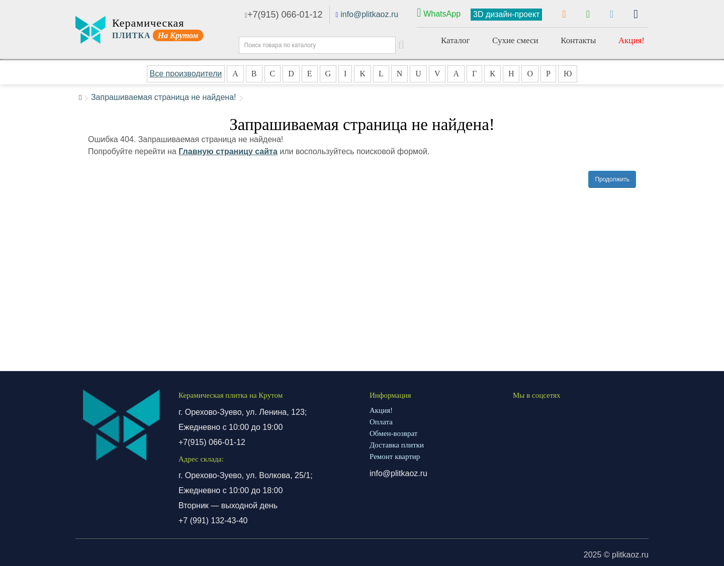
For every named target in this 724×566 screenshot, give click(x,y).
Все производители (186, 73)
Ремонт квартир (395, 456)
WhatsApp (439, 13)
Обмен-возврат (393, 433)
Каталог (455, 40)
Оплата (381, 422)
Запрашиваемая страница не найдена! (163, 97)
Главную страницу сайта (228, 151)
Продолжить (612, 179)
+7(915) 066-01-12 (284, 15)
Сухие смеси (515, 40)
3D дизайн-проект (506, 14)
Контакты (578, 40)
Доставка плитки (397, 445)
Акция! (631, 40)
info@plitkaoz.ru (369, 14)
